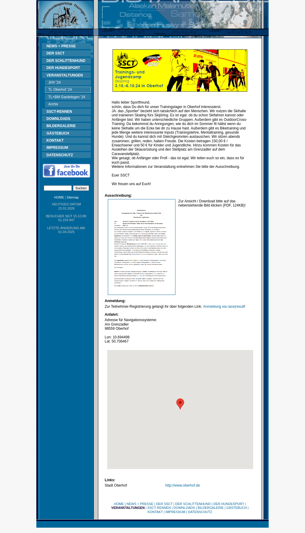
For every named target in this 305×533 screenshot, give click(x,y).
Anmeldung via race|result (223, 306)
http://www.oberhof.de (182, 485)
